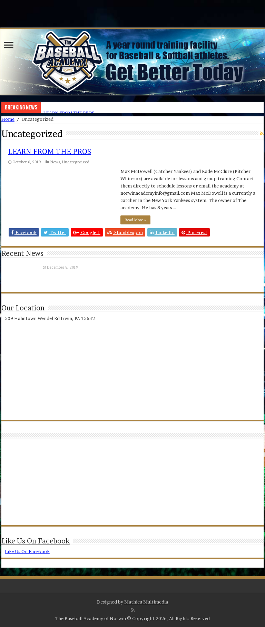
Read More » (135, 220)
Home (7, 119)
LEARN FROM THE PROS (49, 151)
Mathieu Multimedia (146, 602)
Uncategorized (75, 162)
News (55, 162)
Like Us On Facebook (35, 541)
